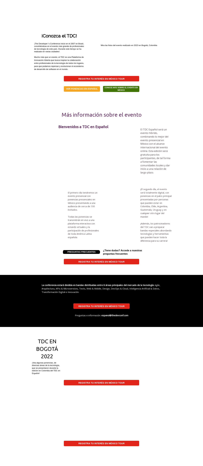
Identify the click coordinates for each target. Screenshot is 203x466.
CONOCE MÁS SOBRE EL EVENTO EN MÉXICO (121, 89)
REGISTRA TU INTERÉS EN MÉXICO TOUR (101, 78)
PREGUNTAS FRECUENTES (81, 252)
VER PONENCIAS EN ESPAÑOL (82, 89)
